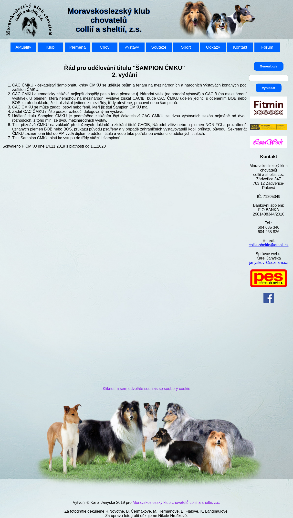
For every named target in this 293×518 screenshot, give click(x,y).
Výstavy (132, 47)
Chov (105, 47)
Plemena (77, 47)
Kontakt (240, 47)
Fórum (267, 47)
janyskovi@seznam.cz (268, 262)
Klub (50, 47)
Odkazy (213, 47)
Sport (186, 47)
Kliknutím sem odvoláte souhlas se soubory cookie (146, 389)
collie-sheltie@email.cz (269, 245)
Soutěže (158, 47)
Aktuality (23, 47)
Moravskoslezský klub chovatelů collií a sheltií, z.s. (176, 502)
